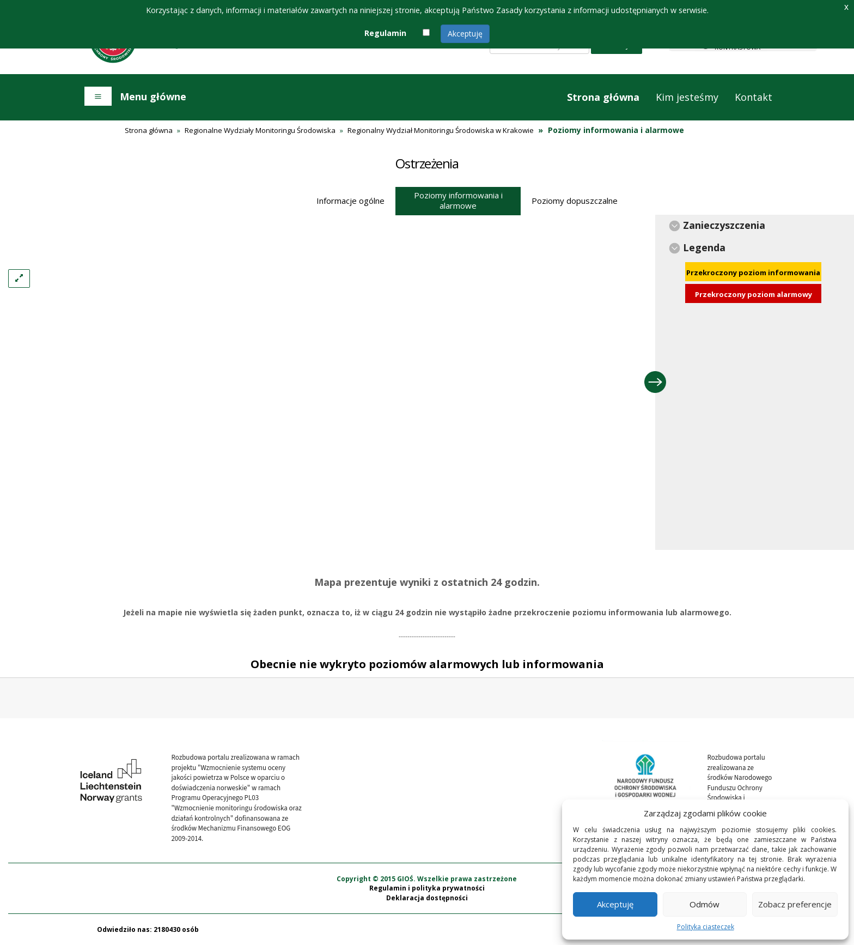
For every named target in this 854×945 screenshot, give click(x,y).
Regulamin (385, 33)
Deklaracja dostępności (427, 897)
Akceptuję (465, 33)
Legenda (704, 247)
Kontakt (753, 97)
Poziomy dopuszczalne (575, 200)
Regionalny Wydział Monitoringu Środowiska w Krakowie (440, 130)
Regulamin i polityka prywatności (427, 888)
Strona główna (603, 97)
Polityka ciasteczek (705, 926)
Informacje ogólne (350, 200)
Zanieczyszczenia (724, 225)
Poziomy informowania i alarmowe (458, 200)
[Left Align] (19, 278)
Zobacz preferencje (795, 904)
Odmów (704, 904)
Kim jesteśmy (687, 97)
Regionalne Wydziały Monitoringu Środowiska (260, 130)
